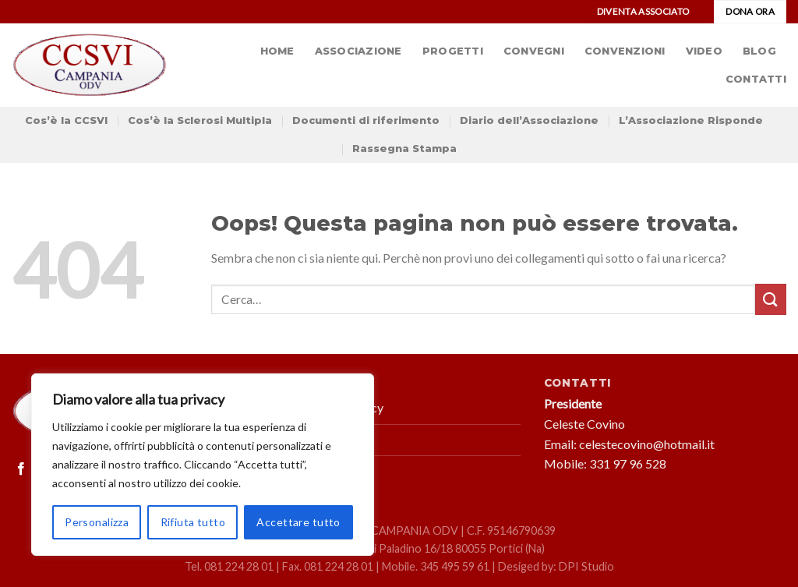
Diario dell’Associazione (529, 120)
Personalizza (97, 522)
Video (704, 51)
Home (277, 51)
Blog (759, 51)
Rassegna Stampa (404, 148)
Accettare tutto (298, 522)
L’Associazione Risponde (691, 120)
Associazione (358, 51)
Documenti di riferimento (366, 120)
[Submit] (770, 299)
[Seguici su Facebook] (21, 469)
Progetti (452, 51)
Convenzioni (625, 51)
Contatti (756, 79)
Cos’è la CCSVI (66, 120)
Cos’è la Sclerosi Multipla (200, 120)
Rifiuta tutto (193, 522)
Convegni (533, 51)
